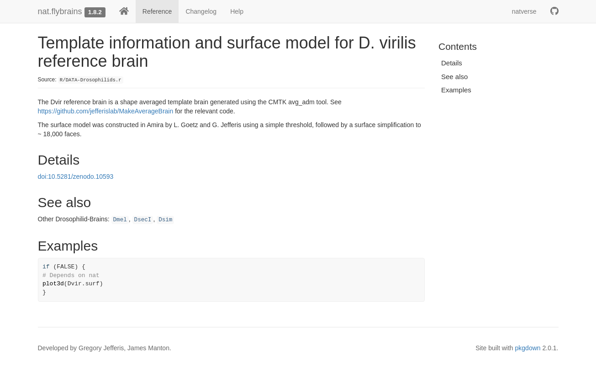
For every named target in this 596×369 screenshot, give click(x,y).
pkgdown (528, 348)
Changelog (200, 11)
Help (236, 11)
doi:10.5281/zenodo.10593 (76, 176)
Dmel (120, 220)
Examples (456, 90)
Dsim (165, 220)
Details (451, 63)
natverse (524, 11)
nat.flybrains (60, 11)
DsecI (143, 220)
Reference (157, 11)
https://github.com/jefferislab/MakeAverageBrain (106, 111)
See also (454, 76)
